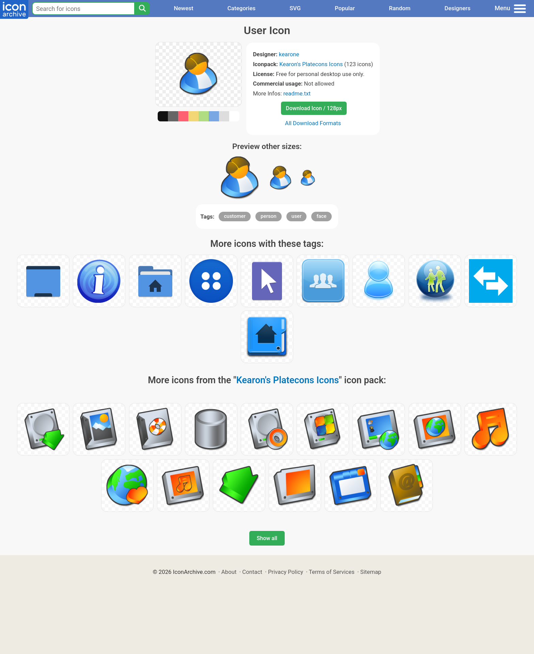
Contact (252, 571)
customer (235, 216)
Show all (267, 538)
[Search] (142, 8)
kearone (289, 54)
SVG (295, 8)
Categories (241, 8)
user (296, 216)
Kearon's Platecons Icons (311, 64)
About (229, 571)
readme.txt (297, 93)
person (268, 216)
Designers (457, 8)
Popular (345, 8)
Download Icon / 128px (314, 108)
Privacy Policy (285, 571)
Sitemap (370, 571)
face (321, 216)
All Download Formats (313, 123)
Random (399, 8)
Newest (183, 8)
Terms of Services (332, 571)
